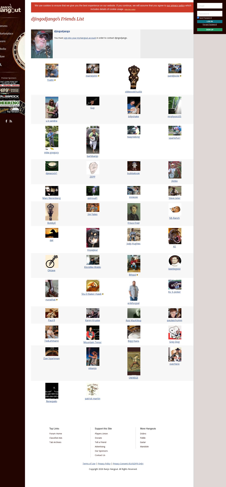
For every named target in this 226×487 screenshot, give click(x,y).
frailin (53, 80)
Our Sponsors (102, 450)
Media (10, 49)
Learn (9, 41)
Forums (10, 26)
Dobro (142, 433)
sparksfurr (172, 138)
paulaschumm (171, 320)
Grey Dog (172, 341)
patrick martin (93, 398)
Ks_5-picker (171, 291)
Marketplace (13, 33)
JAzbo (172, 181)
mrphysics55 (171, 116)
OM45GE (132, 377)
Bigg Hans (132, 341)
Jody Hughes (132, 243)
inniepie (132, 197)
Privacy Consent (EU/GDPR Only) (128, 463)
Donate (99, 437)
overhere (172, 364)
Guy (93, 107)
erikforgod (132, 303)
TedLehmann (54, 340)
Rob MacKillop (132, 320)
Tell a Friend (101, 442)
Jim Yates (93, 214)
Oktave (54, 270)
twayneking (132, 136)
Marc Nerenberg (54, 198)
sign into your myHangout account (83, 38)
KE (171, 246)
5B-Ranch (172, 218)
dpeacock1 (54, 173)
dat (54, 240)
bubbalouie (132, 173)
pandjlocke (171, 75)
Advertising (101, 446)
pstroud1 (93, 198)
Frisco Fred (132, 223)
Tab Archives (58, 442)
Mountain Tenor (93, 342)
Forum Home (58, 433)
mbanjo (93, 368)
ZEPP (93, 176)
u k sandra (54, 120)
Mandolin (143, 446)
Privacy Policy (104, 463)
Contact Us (101, 455)
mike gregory (54, 152)
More (9, 56)
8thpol (131, 274)
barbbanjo (93, 156)
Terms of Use (89, 463)
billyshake (132, 116)
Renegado (54, 401)
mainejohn (92, 75)
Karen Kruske (93, 320)
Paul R (54, 320)
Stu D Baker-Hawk (92, 294)
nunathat (53, 299)
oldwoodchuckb (132, 91)
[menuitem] (16, 26)
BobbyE (54, 223)
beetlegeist (172, 268)
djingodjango (66, 31)
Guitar (142, 442)
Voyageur (93, 250)
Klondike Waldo (93, 267)
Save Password (204, 18)
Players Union (102, 433)
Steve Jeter (172, 198)
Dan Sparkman (54, 358)
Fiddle (142, 437)
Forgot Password (210, 24)
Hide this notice (133, 9)
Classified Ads (58, 437)
